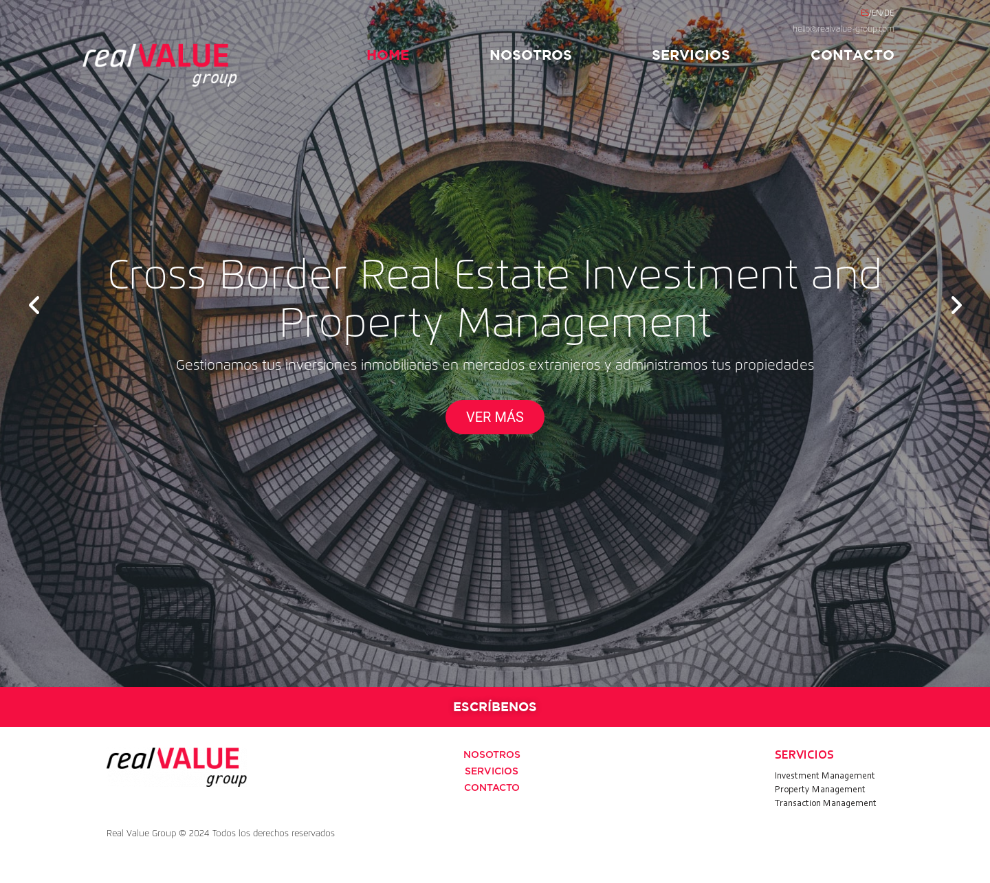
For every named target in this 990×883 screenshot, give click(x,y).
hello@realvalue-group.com (843, 29)
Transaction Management (826, 804)
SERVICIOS (691, 55)
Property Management (820, 790)
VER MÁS (495, 417)
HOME (387, 55)
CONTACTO (852, 55)
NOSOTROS (531, 55)
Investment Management (825, 776)
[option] (495, 343)
